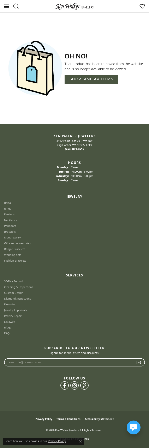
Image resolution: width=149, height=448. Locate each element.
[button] (15, 6)
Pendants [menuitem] (10, 226)
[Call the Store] (74, 149)
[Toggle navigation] (6, 6)
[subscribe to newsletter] (138, 362)
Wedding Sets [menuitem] (12, 255)
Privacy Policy (43, 419)
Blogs (7, 327)
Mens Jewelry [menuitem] (12, 237)
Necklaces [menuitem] (10, 220)
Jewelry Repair (13, 316)
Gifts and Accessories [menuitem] (17, 243)
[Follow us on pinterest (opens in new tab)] (84, 385)
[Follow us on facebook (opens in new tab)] (64, 385)
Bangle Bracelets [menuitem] (14, 249)
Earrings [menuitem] (9, 214)
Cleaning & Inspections (18, 287)
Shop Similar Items (91, 79)
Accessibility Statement (99, 419)
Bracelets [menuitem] (10, 231)
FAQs (7, 333)
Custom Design (13, 293)
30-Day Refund (13, 281)
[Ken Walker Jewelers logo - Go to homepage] (74, 6)
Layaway (9, 322)
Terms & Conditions (68, 419)
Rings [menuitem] (7, 208)
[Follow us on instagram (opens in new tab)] (74, 385)
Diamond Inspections (17, 298)
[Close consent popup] (80, 441)
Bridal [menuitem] (8, 203)
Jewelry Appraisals (15, 310)
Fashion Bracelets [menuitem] (15, 260)
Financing (10, 304)
